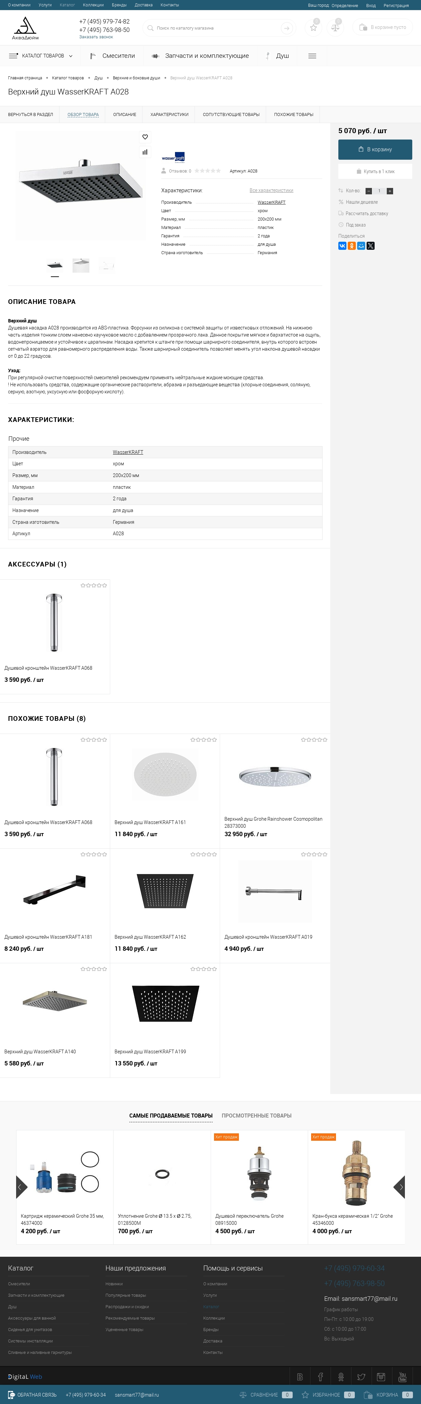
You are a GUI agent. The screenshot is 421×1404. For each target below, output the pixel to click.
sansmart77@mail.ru (369, 1296)
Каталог (67, 5)
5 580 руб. (55, 1065)
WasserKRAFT (272, 202)
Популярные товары (126, 1293)
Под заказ (352, 224)
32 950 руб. (275, 835)
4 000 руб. (332, 1229)
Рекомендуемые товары (130, 1316)
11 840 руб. (165, 835)
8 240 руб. (55, 950)
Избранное (328, 1395)
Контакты (170, 5)
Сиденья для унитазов (30, 1327)
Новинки (114, 1282)
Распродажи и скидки (127, 1305)
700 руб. (135, 1229)
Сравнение (266, 1395)
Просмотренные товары (257, 1114)
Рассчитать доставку (363, 213)
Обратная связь (32, 1395)
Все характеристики (271, 190)
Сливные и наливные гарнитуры (40, 1350)
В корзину (375, 149)
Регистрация (396, 5)
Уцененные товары (124, 1327)
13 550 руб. (165, 1065)
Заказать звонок (96, 36)
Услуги (45, 5)
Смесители (112, 56)
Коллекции (93, 5)
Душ (277, 56)
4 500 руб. (235, 1229)
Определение (345, 5)
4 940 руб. (275, 950)
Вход (371, 5)
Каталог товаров (42, 56)
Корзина (388, 1395)
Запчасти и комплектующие (200, 56)
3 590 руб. (55, 681)
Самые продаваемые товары (171, 1114)
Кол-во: (354, 190)
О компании (19, 5)
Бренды (119, 5)
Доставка (144, 5)
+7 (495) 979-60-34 (86, 1395)
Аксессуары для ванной (32, 1316)
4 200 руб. (40, 1229)
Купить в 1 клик (375, 171)
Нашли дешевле (358, 201)
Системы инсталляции (30, 1339)
